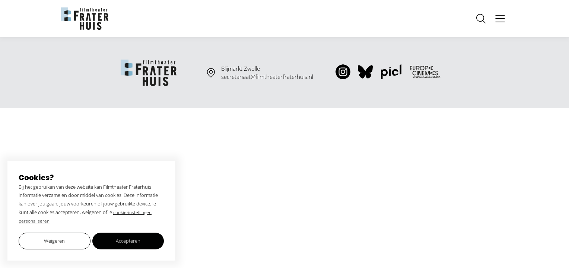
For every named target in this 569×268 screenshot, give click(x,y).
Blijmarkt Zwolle (240, 68)
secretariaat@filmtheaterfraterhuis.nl (267, 76)
